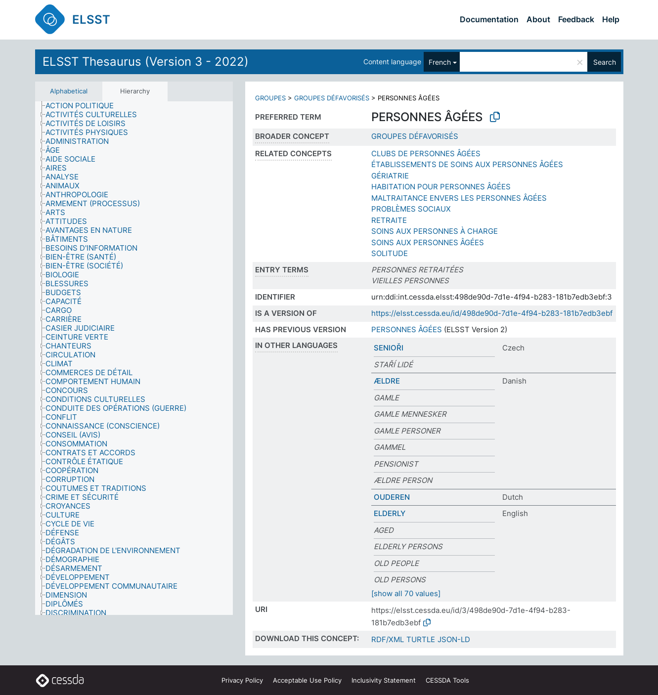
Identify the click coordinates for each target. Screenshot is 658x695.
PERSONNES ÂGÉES (406, 329)
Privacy (242, 680)
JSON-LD (454, 639)
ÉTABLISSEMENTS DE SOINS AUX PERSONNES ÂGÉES (467, 164)
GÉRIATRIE (390, 175)
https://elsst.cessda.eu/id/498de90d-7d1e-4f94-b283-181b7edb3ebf (492, 313)
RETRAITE (389, 220)
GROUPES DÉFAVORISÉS (331, 98)
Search (604, 62)
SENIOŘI (388, 347)
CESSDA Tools (447, 680)
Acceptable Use (307, 680)
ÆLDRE (387, 381)
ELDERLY (389, 513)
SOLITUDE (389, 253)
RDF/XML (387, 639)
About (538, 19)
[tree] (134, 358)
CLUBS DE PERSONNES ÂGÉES (426, 153)
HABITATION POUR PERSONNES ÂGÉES (441, 186)
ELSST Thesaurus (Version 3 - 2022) (146, 61)
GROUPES (270, 98)
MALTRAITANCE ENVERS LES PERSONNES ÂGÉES (459, 198)
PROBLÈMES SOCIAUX (411, 209)
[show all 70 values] (405, 593)
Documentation (489, 19)
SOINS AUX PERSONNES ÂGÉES (427, 242)
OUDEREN (392, 497)
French (440, 62)
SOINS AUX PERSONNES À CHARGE (434, 231)
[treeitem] (84, 105)
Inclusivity (383, 680)
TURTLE (420, 639)
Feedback (576, 19)
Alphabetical (69, 91)
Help (610, 19)
